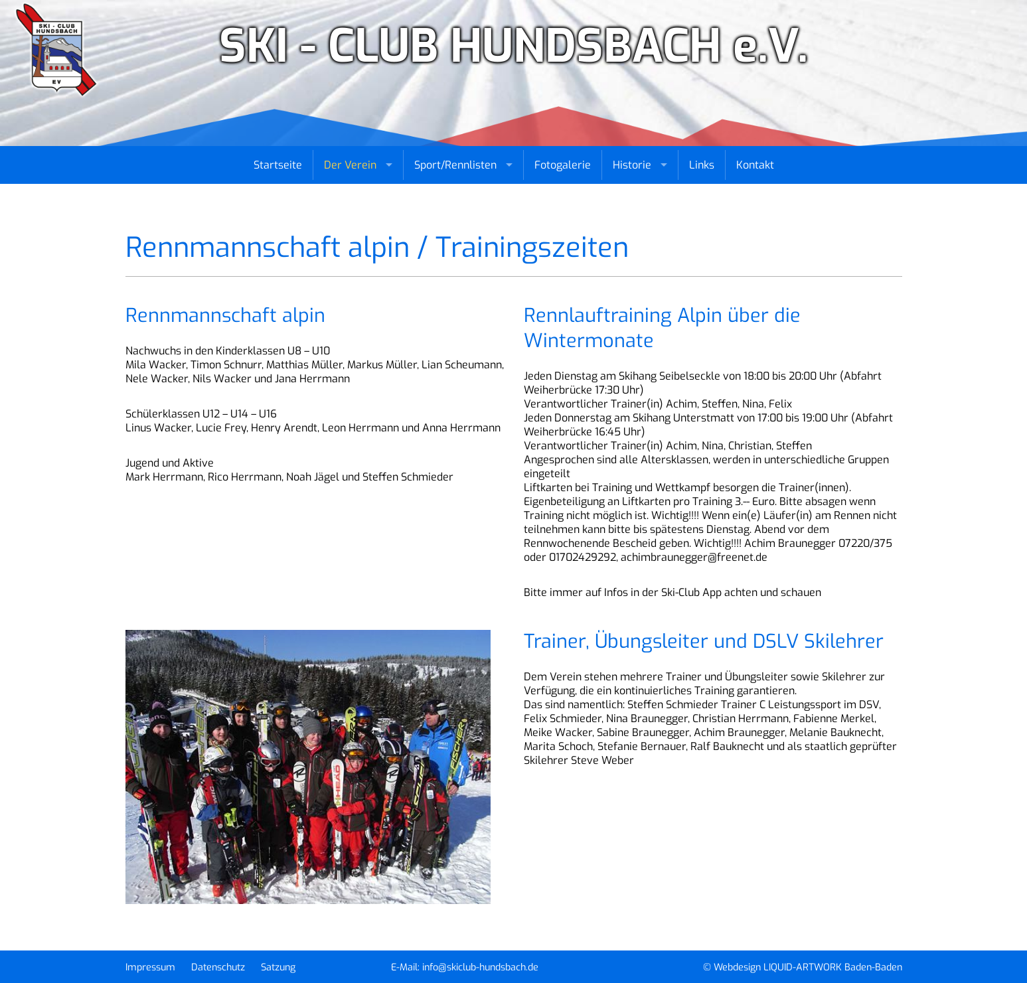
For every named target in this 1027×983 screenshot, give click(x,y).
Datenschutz (218, 967)
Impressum (150, 967)
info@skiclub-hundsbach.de (480, 967)
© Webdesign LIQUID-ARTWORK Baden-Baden (802, 967)
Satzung (278, 967)
